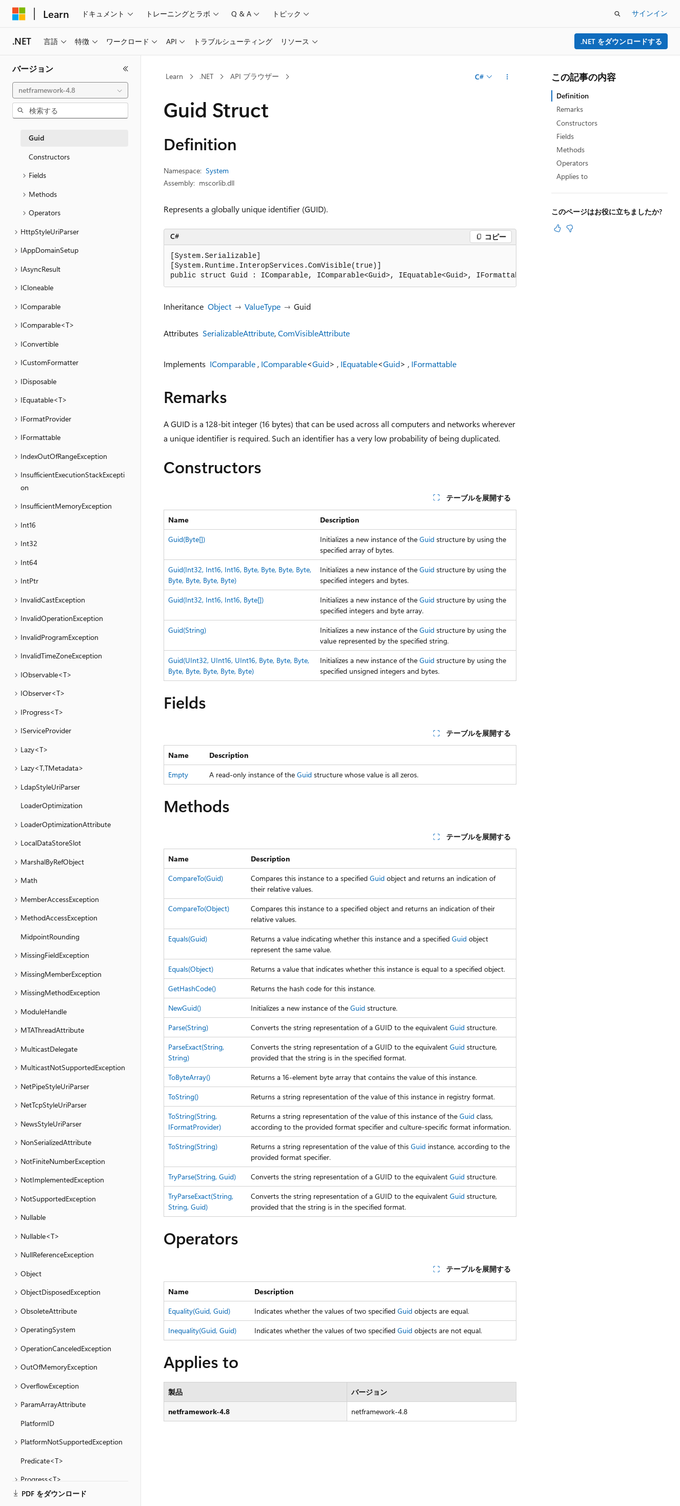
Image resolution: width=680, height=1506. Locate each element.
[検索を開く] (617, 14)
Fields (565, 136)
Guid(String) (187, 630)
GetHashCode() (192, 988)
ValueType (263, 306)
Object (219, 306)
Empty (178, 774)
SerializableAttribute (238, 333)
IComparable (232, 363)
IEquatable (359, 363)
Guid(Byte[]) (186, 539)
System (217, 170)
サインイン (650, 13)
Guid (320, 363)
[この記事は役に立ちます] (557, 228)
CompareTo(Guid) (195, 878)
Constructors (576, 123)
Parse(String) (188, 1027)
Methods (570, 149)
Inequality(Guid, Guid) (202, 1330)
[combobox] (70, 90)
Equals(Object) (190, 969)
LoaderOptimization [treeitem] (52, 805)
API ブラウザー (254, 76)
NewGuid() (184, 1008)
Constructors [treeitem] (49, 157)
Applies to (572, 176)
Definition (572, 96)
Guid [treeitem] (36, 138)
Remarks (569, 109)
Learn (174, 76)
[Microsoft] (19, 14)
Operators (572, 163)
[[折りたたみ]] (125, 68)
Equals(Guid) (187, 938)
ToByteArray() (189, 1077)
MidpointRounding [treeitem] (50, 936)
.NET (206, 76)
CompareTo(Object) (198, 908)
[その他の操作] (507, 77)
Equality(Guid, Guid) (199, 1311)
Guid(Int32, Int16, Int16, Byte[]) (216, 600)
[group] (340, 266)
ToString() (183, 1096)
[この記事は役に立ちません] (570, 228)
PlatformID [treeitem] (37, 1423)
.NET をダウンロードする (621, 41)
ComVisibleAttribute (314, 333)
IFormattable (433, 363)
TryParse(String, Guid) (202, 1176)
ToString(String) (192, 1146)
